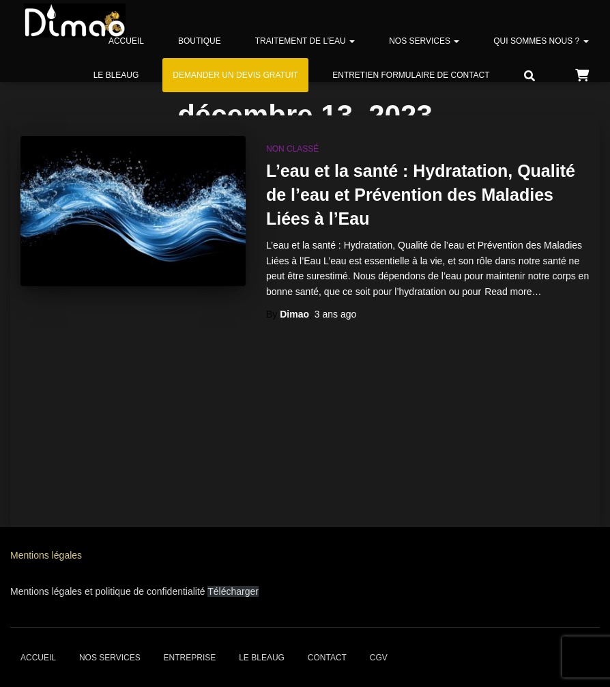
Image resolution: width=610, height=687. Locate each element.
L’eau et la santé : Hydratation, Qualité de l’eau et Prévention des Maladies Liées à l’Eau (420, 194)
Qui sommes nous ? (540, 41)
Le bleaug (116, 75)
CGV (379, 657)
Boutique (199, 41)
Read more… (512, 291)
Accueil (126, 41)
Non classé (292, 149)
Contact (327, 657)
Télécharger (233, 591)
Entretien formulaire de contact (410, 75)
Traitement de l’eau (305, 41)
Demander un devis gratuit (235, 75)
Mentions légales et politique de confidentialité (108, 591)
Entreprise (190, 657)
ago (336, 314)
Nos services (424, 41)
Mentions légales (46, 555)
